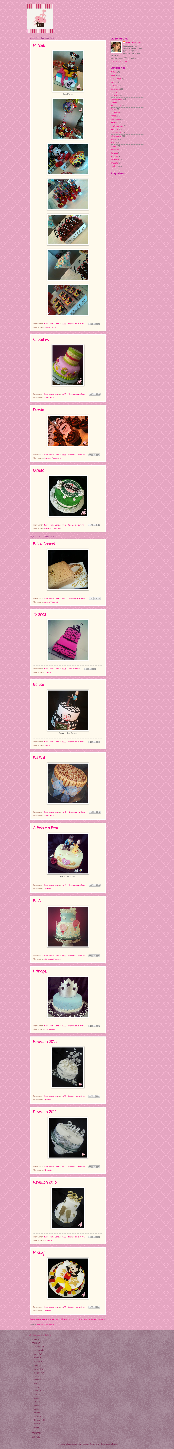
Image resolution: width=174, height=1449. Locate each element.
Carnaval (115, 85)
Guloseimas (49, 397)
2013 (34, 1343)
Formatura (56, 458)
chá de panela (116, 99)
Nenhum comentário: (76, 324)
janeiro (37, 1373)
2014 (34, 1339)
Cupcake (47, 458)
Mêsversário (116, 136)
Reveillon (48, 1099)
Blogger (115, 1444)
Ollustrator (95, 1444)
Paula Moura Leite (133, 42)
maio (36, 1361)
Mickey (39, 1253)
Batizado (114, 82)
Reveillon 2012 (44, 1112)
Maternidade (49, 1029)
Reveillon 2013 (44, 1042)
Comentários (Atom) (45, 1324)
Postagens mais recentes (44, 1319)
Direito (38, 410)
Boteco (38, 685)
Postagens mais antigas (92, 1319)
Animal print (116, 79)
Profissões (115, 149)
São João (114, 163)
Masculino (115, 129)
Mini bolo (114, 139)
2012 (34, 1433)
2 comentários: (75, 669)
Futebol (114, 116)
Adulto (47, 602)
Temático (54, 602)
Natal (113, 143)
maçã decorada (117, 126)
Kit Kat (39, 758)
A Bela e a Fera (45, 828)
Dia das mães (116, 106)
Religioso (114, 153)
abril (36, 1365)
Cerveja (47, 528)
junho (36, 1357)
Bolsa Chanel (44, 544)
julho (36, 1354)
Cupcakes (41, 340)
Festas (47, 327)
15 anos (39, 614)
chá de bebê (49, 959)
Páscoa (113, 146)
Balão (37, 901)
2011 (34, 1437)
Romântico (115, 159)
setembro (38, 1350)
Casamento (115, 89)
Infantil (54, 327)
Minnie (38, 46)
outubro (37, 1346)
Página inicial (68, 1319)
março (37, 1369)
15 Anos (47, 672)
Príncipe (39, 971)
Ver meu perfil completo (120, 61)
